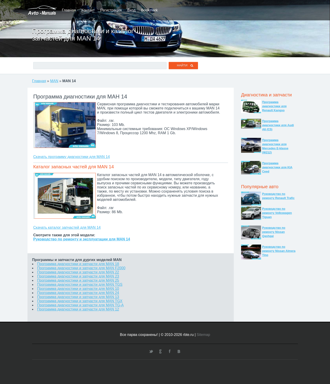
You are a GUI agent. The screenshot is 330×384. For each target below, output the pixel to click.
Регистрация (111, 10)
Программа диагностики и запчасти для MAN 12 (78, 309)
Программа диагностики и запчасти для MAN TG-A (80, 305)
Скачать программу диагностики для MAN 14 (71, 157)
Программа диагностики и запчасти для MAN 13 (78, 297)
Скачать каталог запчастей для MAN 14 (67, 227)
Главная (69, 10)
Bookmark (149, 10)
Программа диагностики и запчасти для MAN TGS (79, 284)
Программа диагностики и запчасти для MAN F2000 (81, 268)
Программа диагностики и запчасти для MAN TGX (79, 301)
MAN (54, 81)
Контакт (88, 10)
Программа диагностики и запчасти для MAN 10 (78, 289)
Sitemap (203, 335)
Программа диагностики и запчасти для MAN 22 (78, 272)
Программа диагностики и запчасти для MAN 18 (78, 264)
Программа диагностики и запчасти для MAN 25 (78, 280)
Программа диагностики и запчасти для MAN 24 (78, 293)
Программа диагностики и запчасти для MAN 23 (78, 276)
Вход (131, 10)
